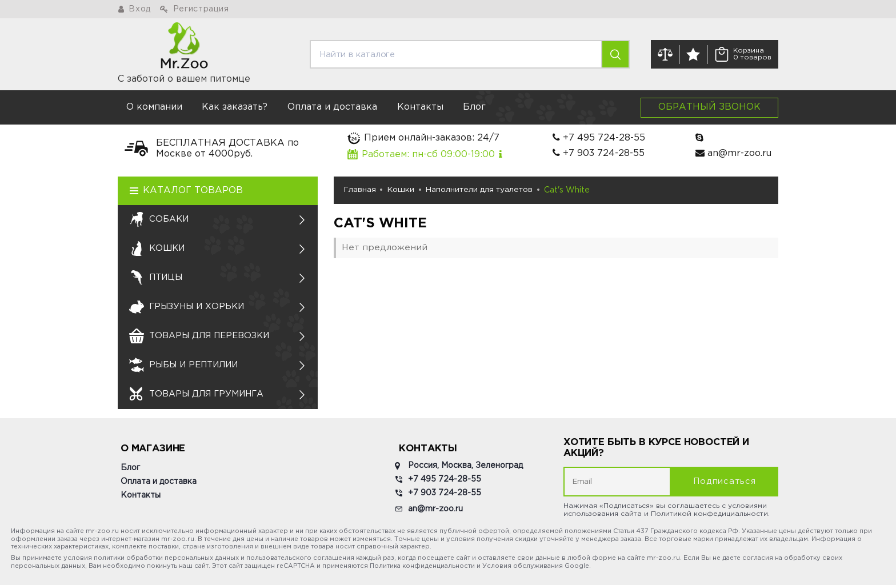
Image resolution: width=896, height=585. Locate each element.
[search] (456, 54)
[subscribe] (617, 481)
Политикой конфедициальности (709, 514)
